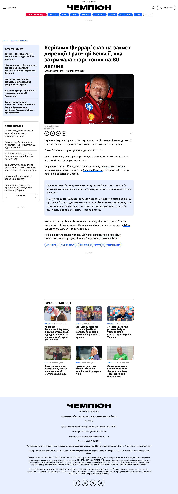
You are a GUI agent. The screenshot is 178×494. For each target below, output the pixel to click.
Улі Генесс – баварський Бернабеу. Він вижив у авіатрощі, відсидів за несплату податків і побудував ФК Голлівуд (57, 333)
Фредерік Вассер (112, 245)
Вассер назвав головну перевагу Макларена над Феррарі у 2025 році (18, 82)
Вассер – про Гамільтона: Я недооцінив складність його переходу (19, 56)
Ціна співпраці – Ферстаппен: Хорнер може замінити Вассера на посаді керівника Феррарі (20, 69)
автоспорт (51, 245)
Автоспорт (125, 15)
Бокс (64, 15)
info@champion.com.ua (96, 431)
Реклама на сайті (69, 416)
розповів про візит (110, 234)
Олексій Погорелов (54, 71)
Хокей (112, 15)
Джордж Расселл (93, 170)
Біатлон (85, 15)
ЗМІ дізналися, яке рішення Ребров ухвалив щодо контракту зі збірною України (119, 332)
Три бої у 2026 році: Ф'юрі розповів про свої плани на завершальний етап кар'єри (20, 168)
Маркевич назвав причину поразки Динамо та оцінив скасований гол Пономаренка (117, 371)
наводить (83, 150)
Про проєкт (84, 416)
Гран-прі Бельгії (68, 245)
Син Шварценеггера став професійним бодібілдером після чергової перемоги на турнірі (88, 332)
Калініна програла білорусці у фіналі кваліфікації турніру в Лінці (88, 370)
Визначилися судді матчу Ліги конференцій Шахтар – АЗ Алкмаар (20, 156)
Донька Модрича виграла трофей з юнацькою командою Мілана (19, 133)
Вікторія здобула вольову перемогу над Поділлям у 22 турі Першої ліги (20, 145)
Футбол (53, 15)
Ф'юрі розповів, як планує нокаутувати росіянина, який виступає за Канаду (55, 370)
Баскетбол (99, 15)
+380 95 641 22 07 (93, 441)
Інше (138, 15)
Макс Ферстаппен (114, 166)
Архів (147, 15)
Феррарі (97, 245)
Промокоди (89, 421)
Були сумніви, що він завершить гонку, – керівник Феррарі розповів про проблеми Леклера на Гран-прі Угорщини (20, 107)
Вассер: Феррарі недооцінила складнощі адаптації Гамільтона (20, 93)
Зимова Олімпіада (36, 15)
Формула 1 (23, 41)
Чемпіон (6, 41)
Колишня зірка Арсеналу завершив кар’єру (18, 177)
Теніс (74, 15)
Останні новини (14, 126)
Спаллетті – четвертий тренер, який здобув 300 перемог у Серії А (18, 188)
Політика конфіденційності (104, 416)
